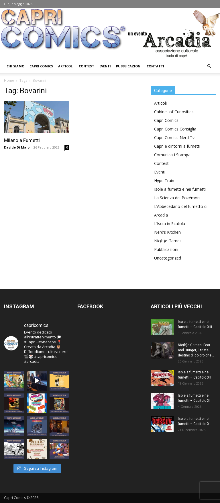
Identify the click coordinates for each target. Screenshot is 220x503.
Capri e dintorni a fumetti (177, 146)
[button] (209, 66)
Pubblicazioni (129, 66)
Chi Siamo (15, 66)
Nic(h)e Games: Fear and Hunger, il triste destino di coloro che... (196, 350)
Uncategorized (167, 258)
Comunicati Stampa (172, 154)
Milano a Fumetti (22, 140)
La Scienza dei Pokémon (177, 197)
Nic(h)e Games (168, 240)
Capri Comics (41, 66)
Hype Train (164, 180)
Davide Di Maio (17, 147)
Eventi (105, 66)
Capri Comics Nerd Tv (174, 137)
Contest (86, 66)
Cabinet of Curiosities (174, 111)
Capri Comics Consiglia (175, 129)
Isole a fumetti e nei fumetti (180, 189)
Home (9, 80)
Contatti (155, 66)
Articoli (66, 66)
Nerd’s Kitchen (167, 232)
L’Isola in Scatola (169, 223)
